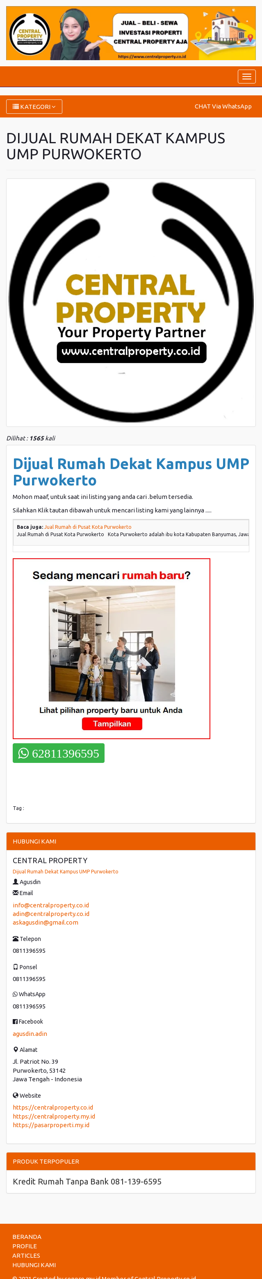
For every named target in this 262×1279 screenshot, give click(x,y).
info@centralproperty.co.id (51, 905)
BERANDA (26, 1236)
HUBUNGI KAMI (34, 1264)
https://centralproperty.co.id (53, 1107)
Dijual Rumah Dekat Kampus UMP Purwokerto (65, 871)
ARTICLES (26, 1255)
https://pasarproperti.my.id (51, 1124)
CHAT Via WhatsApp (223, 106)
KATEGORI (34, 106)
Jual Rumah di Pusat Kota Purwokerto (88, 527)
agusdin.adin (30, 1033)
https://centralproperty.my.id (54, 1116)
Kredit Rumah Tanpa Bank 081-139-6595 (87, 1181)
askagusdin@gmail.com (45, 922)
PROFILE (24, 1246)
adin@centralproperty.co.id (51, 913)
